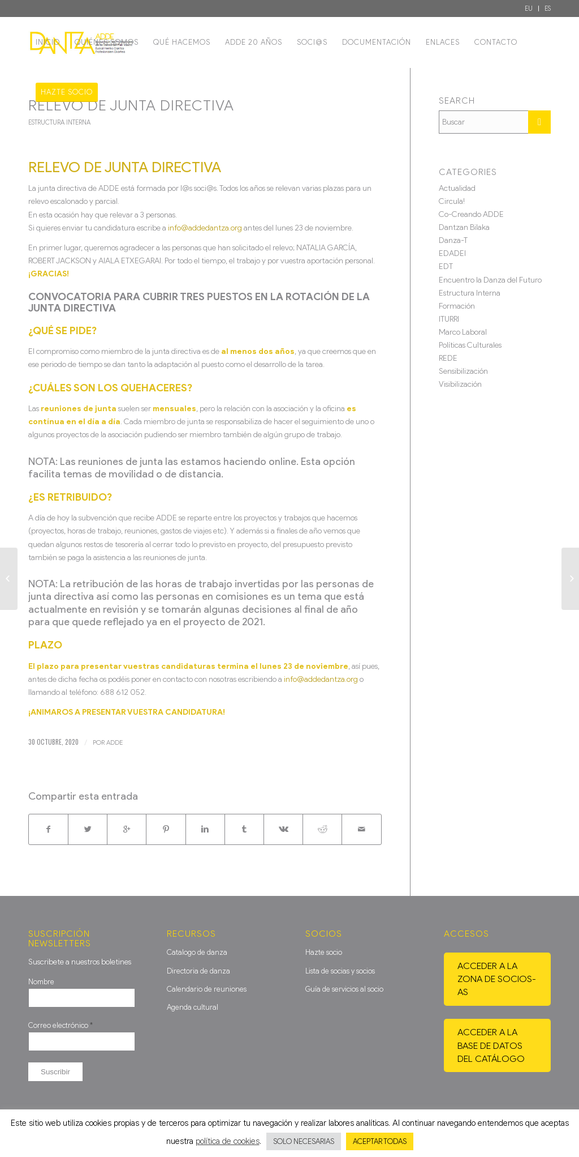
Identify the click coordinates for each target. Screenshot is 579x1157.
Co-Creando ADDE (471, 214)
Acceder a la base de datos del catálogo (491, 1045)
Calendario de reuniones (207, 989)
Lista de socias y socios (340, 971)
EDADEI (452, 253)
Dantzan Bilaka (464, 227)
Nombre (41, 981)
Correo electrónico (60, 1025)
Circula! (452, 201)
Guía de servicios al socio (344, 989)
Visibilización (460, 384)
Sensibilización (463, 371)
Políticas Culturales (470, 345)
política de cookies (228, 1141)
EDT (446, 266)
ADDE (114, 742)
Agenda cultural (192, 1007)
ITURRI (449, 319)
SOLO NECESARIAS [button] (303, 1141)
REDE (448, 358)
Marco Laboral (463, 332)
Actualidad (457, 188)
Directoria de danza (198, 971)
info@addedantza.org (205, 228)
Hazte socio (323, 952)
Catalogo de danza (197, 952)
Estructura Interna (59, 122)
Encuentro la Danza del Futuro (490, 280)
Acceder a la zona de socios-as (496, 978)
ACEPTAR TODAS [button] (380, 1141)
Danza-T (453, 240)
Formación (457, 306)
